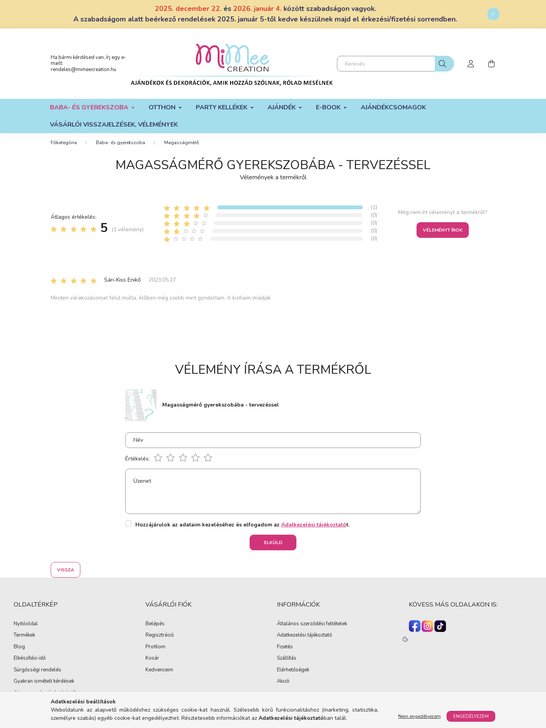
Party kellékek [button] (222, 107)
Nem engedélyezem (419, 716)
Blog (19, 647)
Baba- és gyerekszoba (120, 142)
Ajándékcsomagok (393, 107)
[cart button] (491, 63)
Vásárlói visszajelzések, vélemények (114, 124)
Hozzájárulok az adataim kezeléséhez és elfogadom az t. (242, 524)
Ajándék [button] (282, 107)
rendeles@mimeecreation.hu (83, 69)
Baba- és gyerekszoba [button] (90, 107)
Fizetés (285, 647)
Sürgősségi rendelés (37, 670)
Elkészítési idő (30, 658)
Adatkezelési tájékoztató (304, 635)
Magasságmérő (181, 142)
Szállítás (286, 658)
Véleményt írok (443, 230)
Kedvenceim (159, 670)
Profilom (155, 647)
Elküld (273, 542)
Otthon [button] (163, 107)
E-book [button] (329, 107)
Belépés (155, 624)
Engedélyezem (471, 716)
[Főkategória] (64, 142)
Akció (283, 681)
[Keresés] (395, 63)
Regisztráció (159, 635)
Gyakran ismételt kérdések (44, 681)
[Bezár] (493, 14)
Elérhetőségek (293, 670)
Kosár (152, 658)
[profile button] (471, 63)
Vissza (65, 570)
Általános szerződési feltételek (312, 624)
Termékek (24, 635)
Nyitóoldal (26, 624)
